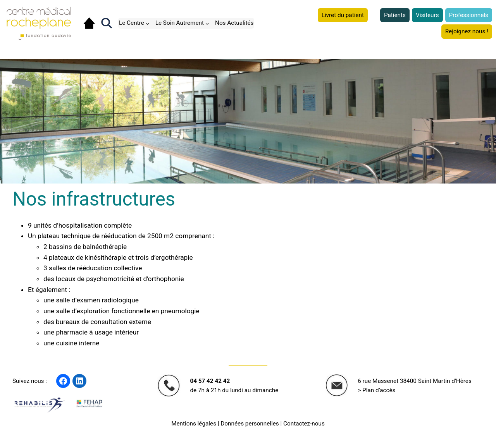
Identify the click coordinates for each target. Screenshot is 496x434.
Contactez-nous (304, 423)
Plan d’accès (379, 390)
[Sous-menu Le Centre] (147, 23)
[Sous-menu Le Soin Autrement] (207, 23)
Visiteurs (427, 15)
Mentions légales (193, 423)
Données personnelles (249, 423)
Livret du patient (343, 15)
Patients (395, 15)
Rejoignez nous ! (466, 31)
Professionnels (468, 15)
